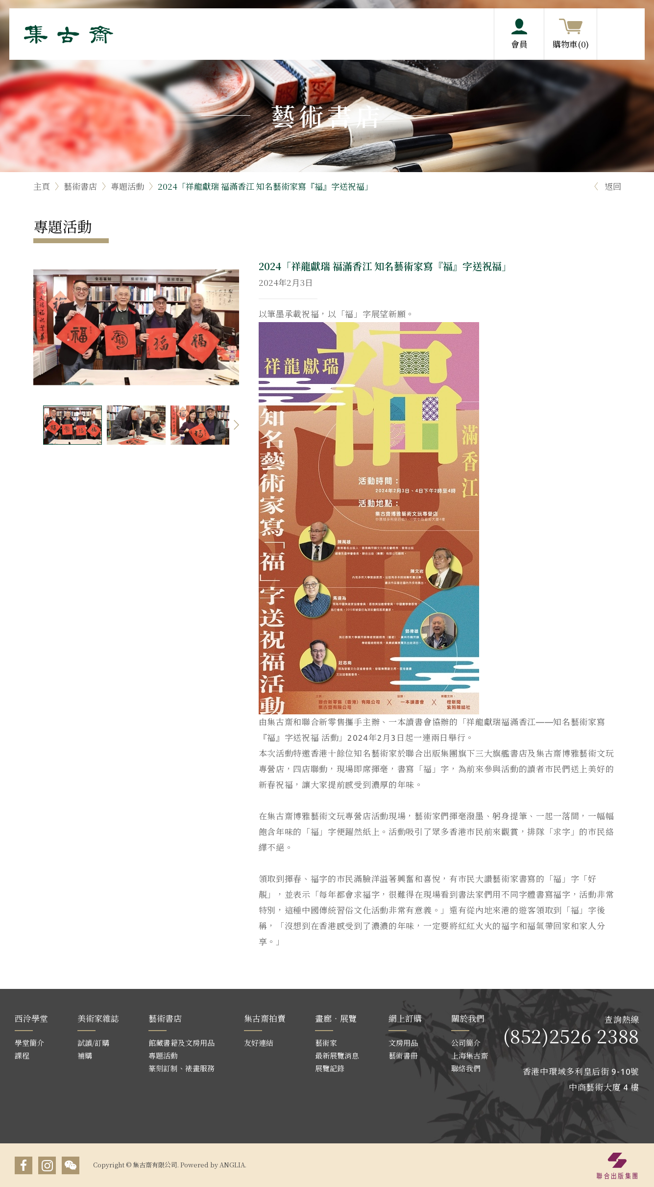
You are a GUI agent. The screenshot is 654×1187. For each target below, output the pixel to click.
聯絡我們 (466, 1068)
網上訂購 (405, 1018)
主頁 (41, 186)
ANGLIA (232, 1164)
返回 (606, 186)
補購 (84, 1055)
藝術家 (326, 1042)
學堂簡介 (29, 1042)
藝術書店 (80, 186)
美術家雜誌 (98, 1018)
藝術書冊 (403, 1055)
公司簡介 (466, 1042)
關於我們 (467, 1018)
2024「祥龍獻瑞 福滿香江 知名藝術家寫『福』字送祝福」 (265, 186)
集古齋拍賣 (265, 1018)
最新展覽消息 (337, 1055)
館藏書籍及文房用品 (181, 1042)
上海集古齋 (469, 1055)
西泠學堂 (31, 1018)
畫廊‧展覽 (336, 1018)
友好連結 (258, 1042)
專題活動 (127, 186)
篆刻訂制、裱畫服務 (181, 1068)
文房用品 (403, 1042)
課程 (22, 1055)
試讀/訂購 (93, 1042)
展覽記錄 (329, 1068)
